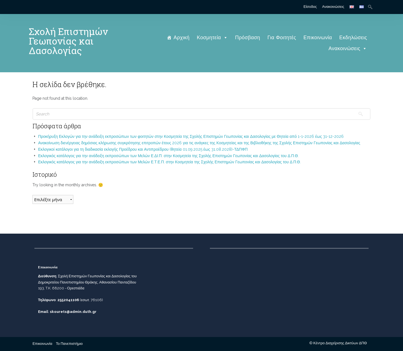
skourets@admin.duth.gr (73, 312)
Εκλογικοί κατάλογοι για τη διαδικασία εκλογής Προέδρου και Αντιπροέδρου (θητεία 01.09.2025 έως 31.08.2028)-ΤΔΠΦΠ (143, 149)
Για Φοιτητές (282, 37)
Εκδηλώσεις (353, 37)
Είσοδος (310, 6)
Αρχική (181, 37)
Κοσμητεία (212, 37)
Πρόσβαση (247, 37)
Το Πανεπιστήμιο (69, 343)
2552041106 (68, 300)
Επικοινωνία (317, 37)
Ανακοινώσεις (333, 6)
